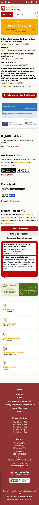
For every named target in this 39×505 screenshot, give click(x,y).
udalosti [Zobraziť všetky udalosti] (16, 146)
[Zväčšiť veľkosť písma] (31, 2)
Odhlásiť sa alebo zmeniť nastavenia (19, 238)
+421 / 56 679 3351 (19, 463)
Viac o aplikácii (7, 175)
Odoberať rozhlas (19, 228)
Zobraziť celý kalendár (10, 201)
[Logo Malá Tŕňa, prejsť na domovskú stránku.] (19, 8)
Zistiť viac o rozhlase (20, 234)
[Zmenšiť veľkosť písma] (29, 2)
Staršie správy (8, 274)
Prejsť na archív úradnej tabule (19, 95)
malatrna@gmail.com (19, 466)
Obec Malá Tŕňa (25, 497)
